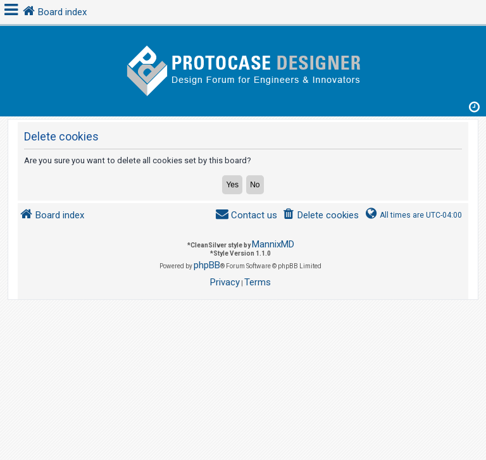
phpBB (207, 265)
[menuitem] (320, 215)
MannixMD (273, 244)
